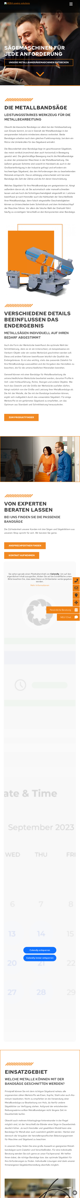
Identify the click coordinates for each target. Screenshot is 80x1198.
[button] (75, 1192)
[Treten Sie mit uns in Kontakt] (19, 555)
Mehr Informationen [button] (37, 585)
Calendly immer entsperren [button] (37, 958)
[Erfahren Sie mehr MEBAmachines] (38, 62)
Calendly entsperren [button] (37, 950)
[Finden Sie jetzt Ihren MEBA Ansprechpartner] (22, 545)
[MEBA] (40, 73)
